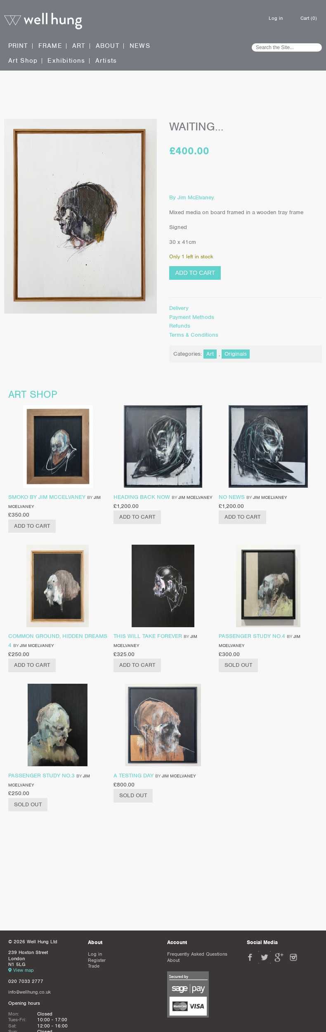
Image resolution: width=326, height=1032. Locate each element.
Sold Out (238, 664)
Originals (235, 353)
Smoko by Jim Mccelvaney (46, 497)
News (140, 46)
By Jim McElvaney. (192, 197)
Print (18, 46)
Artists (106, 61)
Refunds (179, 325)
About (108, 46)
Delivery (179, 308)
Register (97, 960)
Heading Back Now (141, 497)
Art (79, 46)
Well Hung (43, 21)
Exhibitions (66, 61)
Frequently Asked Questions (197, 954)
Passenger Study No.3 (41, 775)
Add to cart (195, 272)
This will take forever (147, 636)
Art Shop (23, 61)
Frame (50, 46)
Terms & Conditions (193, 334)
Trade (93, 966)
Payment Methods (191, 317)
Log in (276, 18)
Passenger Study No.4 (252, 636)
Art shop (32, 394)
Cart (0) (308, 18)
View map (23, 970)
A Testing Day (133, 775)
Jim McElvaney (195, 497)
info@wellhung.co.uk (29, 992)
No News (232, 497)
